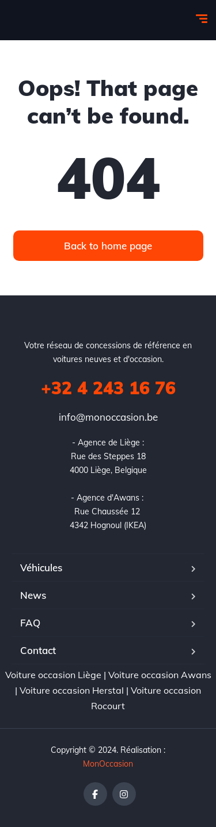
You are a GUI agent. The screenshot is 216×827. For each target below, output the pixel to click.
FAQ (30, 623)
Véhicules (41, 567)
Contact (38, 650)
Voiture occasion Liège (53, 674)
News (33, 595)
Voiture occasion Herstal (72, 690)
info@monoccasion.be (108, 417)
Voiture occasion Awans (159, 674)
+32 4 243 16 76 (108, 388)
